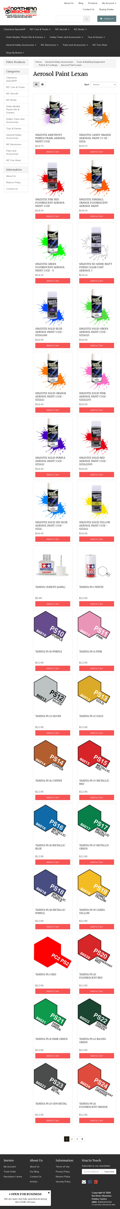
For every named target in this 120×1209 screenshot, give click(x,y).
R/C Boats (80, 29)
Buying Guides (106, 9)
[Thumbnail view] (36, 84)
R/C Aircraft (62, 29)
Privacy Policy (63, 1171)
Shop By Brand (15, 52)
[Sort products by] (103, 84)
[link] (90, 1181)
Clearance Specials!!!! (14, 29)
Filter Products (15, 62)
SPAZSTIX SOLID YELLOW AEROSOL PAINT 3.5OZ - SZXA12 (94, 525)
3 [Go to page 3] (77, 1139)
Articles (34, 1181)
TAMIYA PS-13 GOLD (91, 716)
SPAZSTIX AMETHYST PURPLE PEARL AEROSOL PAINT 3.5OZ (50, 138)
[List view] (42, 84)
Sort (86, 84)
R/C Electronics (49, 44)
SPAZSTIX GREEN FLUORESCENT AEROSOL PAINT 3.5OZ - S (50, 267)
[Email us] (84, 1181)
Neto (113, 1205)
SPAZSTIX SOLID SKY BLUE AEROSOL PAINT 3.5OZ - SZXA (51, 525)
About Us (69, 3)
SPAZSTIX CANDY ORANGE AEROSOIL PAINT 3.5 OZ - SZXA (95, 138)
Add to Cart (52, 151)
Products (93, 3)
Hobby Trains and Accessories (66, 37)
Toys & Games (96, 37)
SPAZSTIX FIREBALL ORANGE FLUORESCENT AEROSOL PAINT (93, 203)
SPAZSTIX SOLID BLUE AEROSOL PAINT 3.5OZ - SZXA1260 (49, 332)
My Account (109, 3)
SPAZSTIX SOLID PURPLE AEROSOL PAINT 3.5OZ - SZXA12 (50, 461)
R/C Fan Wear (100, 44)
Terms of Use (63, 1166)
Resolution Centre (13, 1176)
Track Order (10, 1171)
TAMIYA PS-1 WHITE (91, 587)
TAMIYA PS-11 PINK (90, 651)
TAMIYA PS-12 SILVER (48, 716)
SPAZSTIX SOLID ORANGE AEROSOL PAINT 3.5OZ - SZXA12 (50, 396)
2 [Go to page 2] (71, 1139)
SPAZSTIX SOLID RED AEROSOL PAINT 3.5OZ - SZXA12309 (93, 461)
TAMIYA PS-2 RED (45, 974)
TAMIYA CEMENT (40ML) (50, 587)
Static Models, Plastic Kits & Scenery (25, 37)
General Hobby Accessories (21, 44)
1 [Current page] (66, 1139)
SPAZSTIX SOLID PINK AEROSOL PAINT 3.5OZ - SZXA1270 (93, 396)
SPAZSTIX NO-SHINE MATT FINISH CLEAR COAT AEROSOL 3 (95, 267)
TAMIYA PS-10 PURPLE (48, 651)
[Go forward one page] (82, 1139)
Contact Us (88, 9)
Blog (81, 3)
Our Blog (34, 1171)
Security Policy (63, 1181)
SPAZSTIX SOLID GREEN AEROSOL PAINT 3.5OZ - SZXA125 (93, 332)
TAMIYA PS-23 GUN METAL (51, 1103)
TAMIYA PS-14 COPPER (48, 780)
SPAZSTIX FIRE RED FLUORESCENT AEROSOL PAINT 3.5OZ (50, 203)
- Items (107, 18)
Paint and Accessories (75, 44)
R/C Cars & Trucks (40, 29)
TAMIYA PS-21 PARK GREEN (51, 1039)
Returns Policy (13, 182)
